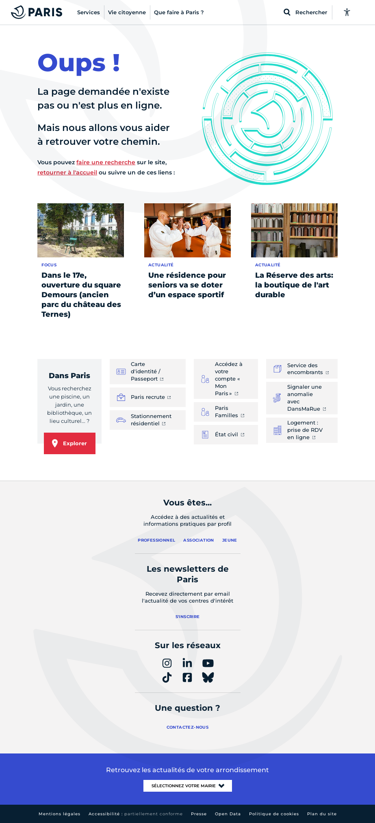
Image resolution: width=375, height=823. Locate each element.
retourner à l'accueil (67, 172)
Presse (199, 813)
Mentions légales (59, 813)
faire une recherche (105, 162)
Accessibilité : (136, 813)
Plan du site (322, 813)
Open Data (228, 813)
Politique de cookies (274, 813)
